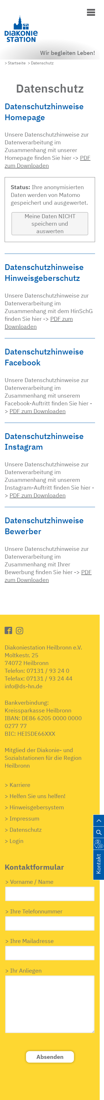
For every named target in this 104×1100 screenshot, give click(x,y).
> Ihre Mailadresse (29, 941)
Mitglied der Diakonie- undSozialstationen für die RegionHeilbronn (43, 757)
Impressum (24, 818)
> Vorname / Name (29, 882)
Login (16, 841)
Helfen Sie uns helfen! (38, 796)
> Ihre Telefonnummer (33, 911)
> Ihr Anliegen (23, 970)
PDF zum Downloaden (47, 161)
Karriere (20, 785)
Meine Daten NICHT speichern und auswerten (50, 223)
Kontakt (98, 871)
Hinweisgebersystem (37, 807)
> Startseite (15, 63)
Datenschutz (26, 829)
